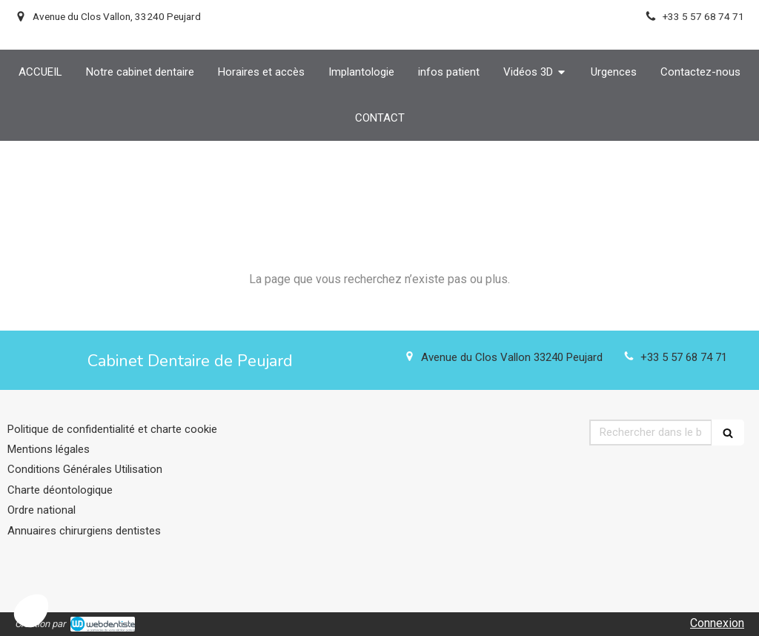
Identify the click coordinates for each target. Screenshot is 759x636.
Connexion (717, 623)
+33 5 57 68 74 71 (683, 357)
